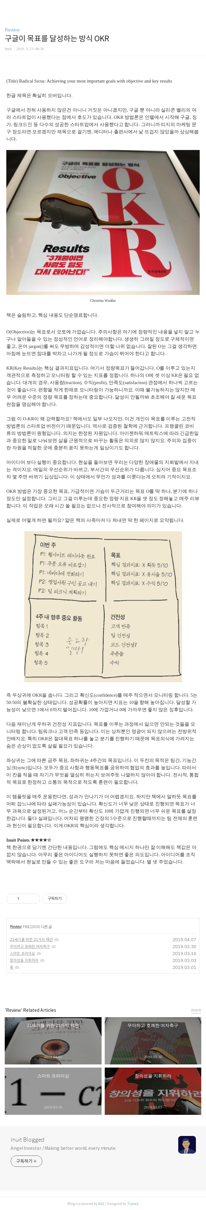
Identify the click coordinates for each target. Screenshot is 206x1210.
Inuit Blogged (27, 1139)
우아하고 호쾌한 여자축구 (30, 946)
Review (12, 30)
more (196, 1010)
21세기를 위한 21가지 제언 (31, 939)
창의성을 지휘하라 (24, 960)
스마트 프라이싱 (22, 953)
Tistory (132, 1203)
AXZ (101, 1203)
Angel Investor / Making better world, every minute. (63, 1148)
